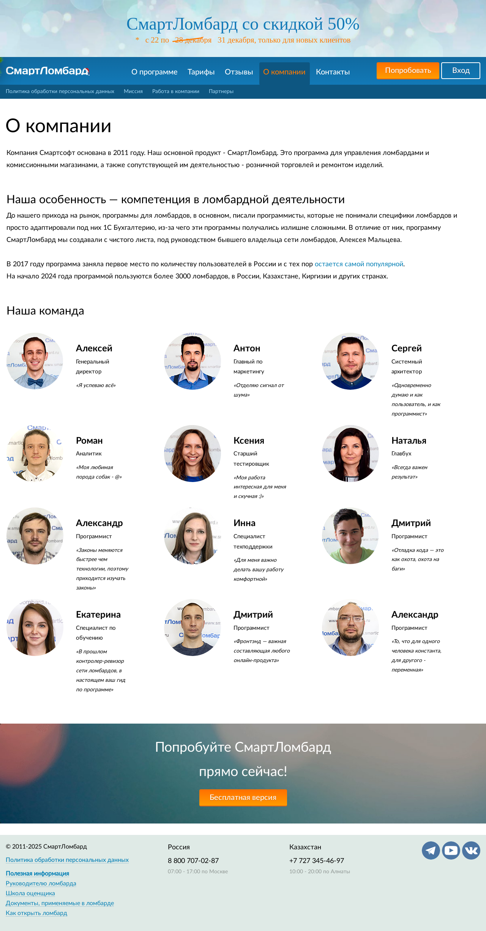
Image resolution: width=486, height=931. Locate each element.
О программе (154, 72)
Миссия (133, 91)
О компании (284, 72)
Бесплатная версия (243, 797)
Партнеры (221, 91)
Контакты (333, 72)
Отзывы (239, 72)
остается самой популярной (359, 264)
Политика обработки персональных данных (60, 91)
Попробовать (408, 70)
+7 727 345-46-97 (316, 861)
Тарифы (201, 72)
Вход (461, 70)
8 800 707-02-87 (193, 861)
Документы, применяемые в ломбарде (60, 903)
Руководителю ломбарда (41, 883)
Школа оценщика (30, 893)
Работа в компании (175, 91)
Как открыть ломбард (36, 913)
